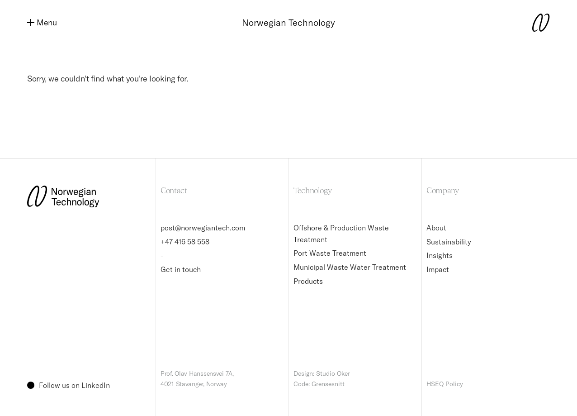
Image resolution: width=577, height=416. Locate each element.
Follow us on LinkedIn (68, 385)
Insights (439, 255)
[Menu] (45, 22)
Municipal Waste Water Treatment (349, 267)
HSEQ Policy (444, 384)
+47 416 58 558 (185, 241)
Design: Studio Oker (321, 373)
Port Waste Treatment (329, 253)
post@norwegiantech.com (203, 227)
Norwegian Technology (288, 22)
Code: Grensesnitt (319, 384)
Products (308, 281)
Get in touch (181, 269)
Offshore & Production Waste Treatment (341, 233)
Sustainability (448, 241)
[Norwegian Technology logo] (532, 23)
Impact (437, 269)
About (436, 227)
